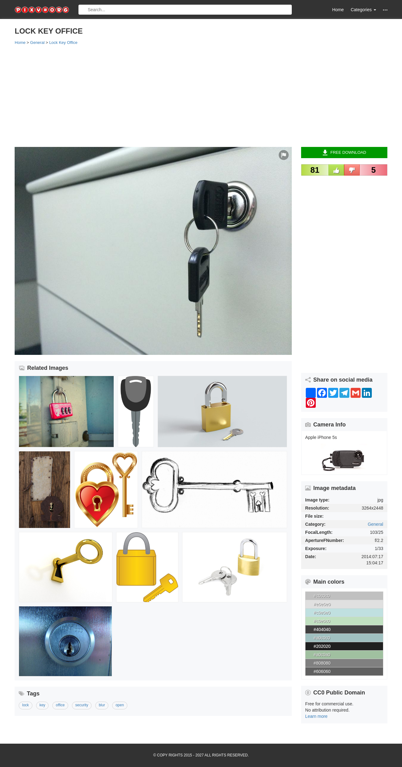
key (42, 705)
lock (25, 705)
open (120, 705)
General (375, 524)
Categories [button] (363, 9)
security (81, 705)
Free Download (344, 152)
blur (102, 705)
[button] (385, 10)
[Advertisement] (201, 95)
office (60, 705)
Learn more (316, 716)
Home (338, 9)
